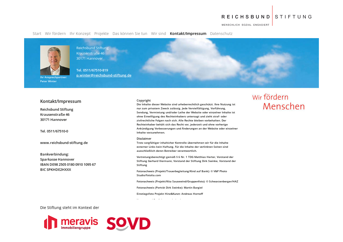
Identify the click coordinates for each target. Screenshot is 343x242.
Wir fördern (55, 33)
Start (37, 33)
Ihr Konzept (80, 33)
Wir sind (158, 33)
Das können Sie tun (130, 33)
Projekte (101, 33)
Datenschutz (221, 33)
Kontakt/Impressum (188, 33)
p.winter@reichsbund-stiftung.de (103, 75)
